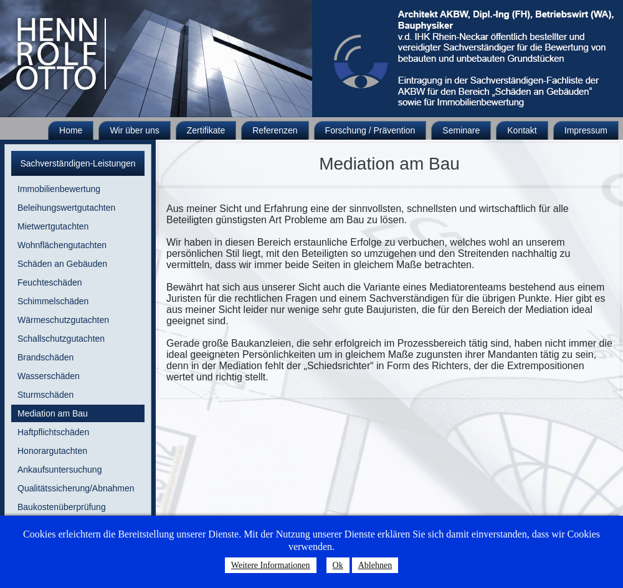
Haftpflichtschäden (53, 432)
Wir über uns (134, 130)
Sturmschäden (45, 395)
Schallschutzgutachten (61, 339)
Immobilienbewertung (58, 189)
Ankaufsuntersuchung (59, 470)
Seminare (461, 130)
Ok (338, 565)
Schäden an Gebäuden (62, 264)
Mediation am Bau (52, 413)
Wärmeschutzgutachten (63, 320)
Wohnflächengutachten (62, 245)
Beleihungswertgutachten (66, 208)
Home (70, 130)
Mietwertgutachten (52, 226)
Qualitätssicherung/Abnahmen (76, 488)
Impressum (585, 130)
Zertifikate (206, 130)
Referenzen (274, 130)
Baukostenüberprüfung (61, 507)
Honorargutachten (52, 451)
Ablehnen (375, 565)
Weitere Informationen (270, 565)
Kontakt (521, 130)
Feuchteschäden (49, 282)
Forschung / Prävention (370, 130)
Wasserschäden (48, 376)
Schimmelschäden (52, 301)
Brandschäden (45, 357)
